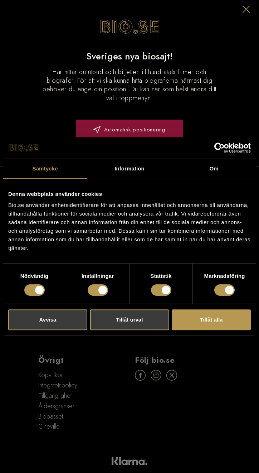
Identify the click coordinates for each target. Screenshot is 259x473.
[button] (246, 9)
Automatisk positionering (129, 130)
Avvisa (48, 320)
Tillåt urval (129, 320)
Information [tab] (129, 168)
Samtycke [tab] (45, 168)
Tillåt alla (211, 320)
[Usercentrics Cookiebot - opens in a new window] (219, 148)
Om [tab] (213, 168)
